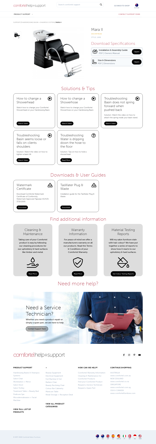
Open (136, 51)
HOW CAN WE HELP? (88, 368)
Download (22, 207)
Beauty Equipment (53, 373)
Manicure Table (52, 391)
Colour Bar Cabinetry (54, 388)
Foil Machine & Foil (54, 379)
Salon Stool (18, 385)
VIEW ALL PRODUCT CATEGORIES (55, 405)
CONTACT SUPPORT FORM (129, 14)
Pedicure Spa (18, 394)
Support (16, 22)
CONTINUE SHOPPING (120, 368)
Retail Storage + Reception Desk (59, 395)
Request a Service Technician (90, 385)
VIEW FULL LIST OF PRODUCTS (22, 410)
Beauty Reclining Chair (55, 385)
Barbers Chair (51, 382)
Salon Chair (18, 379)
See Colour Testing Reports (123, 274)
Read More (66, 160)
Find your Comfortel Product (90, 382)
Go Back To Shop (122, 6)
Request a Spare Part (86, 388)
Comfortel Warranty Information (91, 373)
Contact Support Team (37, 329)
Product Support (22, 14)
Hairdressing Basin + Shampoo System (38, 22)
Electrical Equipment (54, 376)
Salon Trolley (18, 388)
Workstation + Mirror (22, 382)
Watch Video (23, 123)
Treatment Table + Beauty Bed (26, 391)
